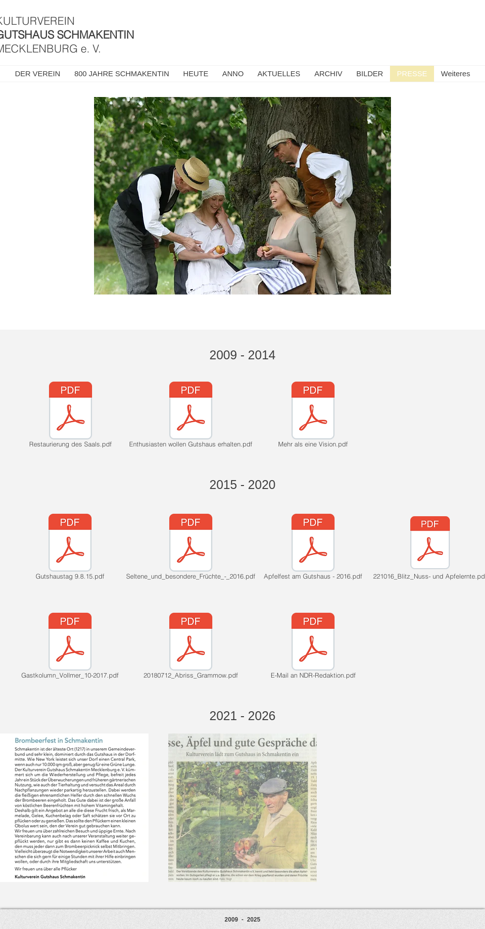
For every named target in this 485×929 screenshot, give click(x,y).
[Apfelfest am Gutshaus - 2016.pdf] (312, 548)
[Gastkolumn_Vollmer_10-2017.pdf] (70, 647)
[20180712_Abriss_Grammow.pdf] (191, 647)
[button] (278, 74)
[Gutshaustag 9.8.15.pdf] (70, 548)
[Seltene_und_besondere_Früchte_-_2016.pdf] (190, 548)
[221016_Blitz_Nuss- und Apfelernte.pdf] (430, 548)
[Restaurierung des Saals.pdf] (70, 416)
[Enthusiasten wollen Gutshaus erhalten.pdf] (190, 416)
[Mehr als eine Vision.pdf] (313, 416)
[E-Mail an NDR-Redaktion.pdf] (313, 647)
